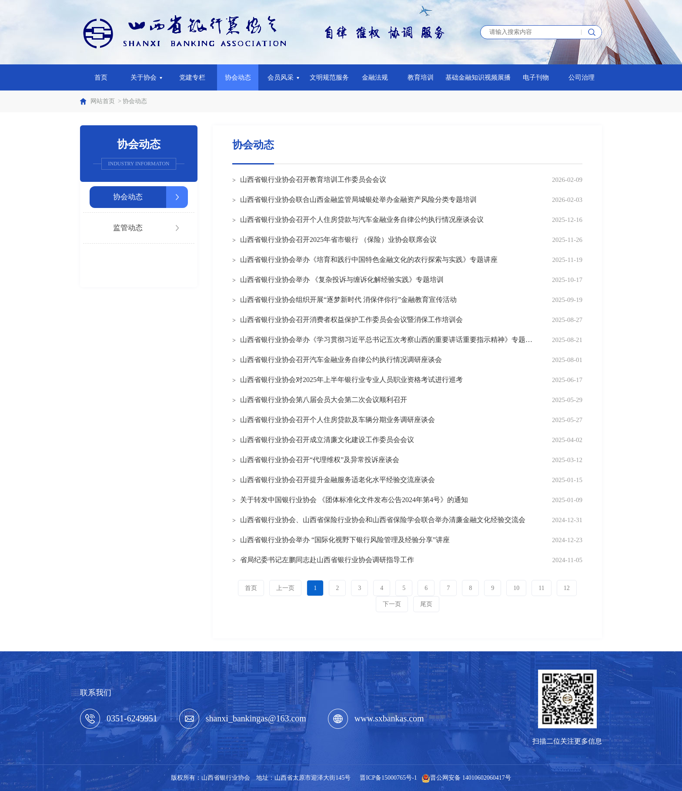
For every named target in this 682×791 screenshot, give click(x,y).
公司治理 (581, 77)
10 (516, 588)
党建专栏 (192, 77)
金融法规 (375, 77)
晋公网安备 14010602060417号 (470, 777)
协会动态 (238, 77)
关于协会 (146, 77)
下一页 (392, 604)
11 (541, 588)
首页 (100, 77)
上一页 (285, 588)
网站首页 (102, 101)
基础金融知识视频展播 (478, 77)
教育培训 (421, 77)
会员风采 (283, 77)
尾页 (426, 604)
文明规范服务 (329, 77)
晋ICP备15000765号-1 (388, 777)
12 (567, 588)
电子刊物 (536, 77)
